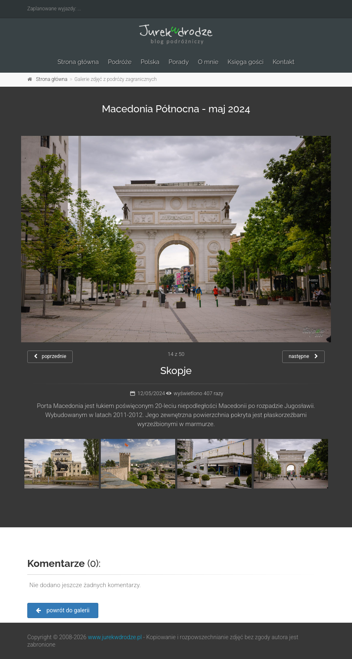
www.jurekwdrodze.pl (115, 637)
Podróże (119, 62)
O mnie (208, 62)
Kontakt (284, 62)
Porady (179, 62)
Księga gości (246, 62)
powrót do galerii (63, 610)
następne (303, 356)
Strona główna (78, 62)
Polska (150, 62)
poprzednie (50, 356)
